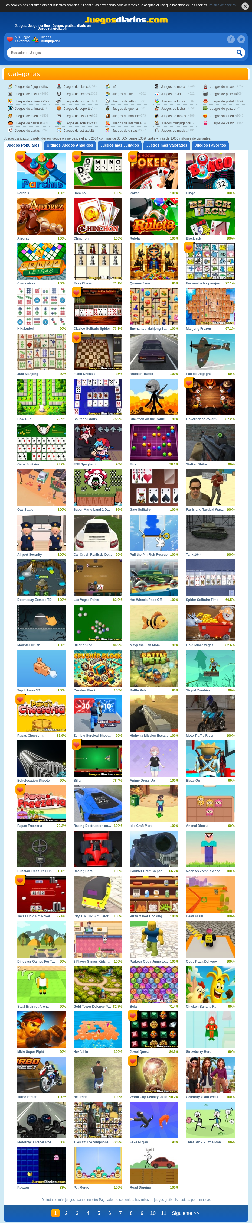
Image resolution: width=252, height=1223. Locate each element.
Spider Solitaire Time (202, 600)
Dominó (80, 193)
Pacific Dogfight (198, 374)
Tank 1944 (193, 555)
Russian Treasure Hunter (36, 871)
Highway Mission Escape (149, 735)
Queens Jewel (141, 283)
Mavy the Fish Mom (145, 645)
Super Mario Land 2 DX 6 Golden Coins (104, 510)
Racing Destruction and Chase (97, 826)
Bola (133, 1006)
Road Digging (140, 1187)
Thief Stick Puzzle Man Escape (209, 1142)
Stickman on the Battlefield (151, 419)
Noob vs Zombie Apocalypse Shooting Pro (218, 871)
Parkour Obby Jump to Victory (153, 961)
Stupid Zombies (198, 690)
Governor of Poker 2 (201, 419)
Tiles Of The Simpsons (91, 1142)
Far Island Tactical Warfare (206, 510)
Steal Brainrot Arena (33, 1006)
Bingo (190, 193)
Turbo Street (26, 1097)
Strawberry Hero (198, 1052)
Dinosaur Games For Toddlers (40, 961)
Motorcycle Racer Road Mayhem (42, 1142)
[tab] (23, 145)
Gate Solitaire (140, 510)
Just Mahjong (27, 374)
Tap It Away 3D (28, 690)
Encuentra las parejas (203, 283)
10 (153, 1213)
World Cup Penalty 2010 (148, 1097)
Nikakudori (25, 329)
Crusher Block (85, 690)
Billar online (83, 645)
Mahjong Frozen (198, 329)
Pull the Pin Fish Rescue (149, 555)
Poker (134, 193)
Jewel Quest (139, 1052)
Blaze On (193, 780)
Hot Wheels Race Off (146, 600)
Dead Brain (194, 916)
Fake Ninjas (139, 1142)
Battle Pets (138, 690)
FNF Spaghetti (85, 464)
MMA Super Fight (30, 1052)
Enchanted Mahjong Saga (149, 329)
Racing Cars (83, 871)
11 (163, 1213)
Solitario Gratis (85, 419)
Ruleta (135, 238)
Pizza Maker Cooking (146, 916)
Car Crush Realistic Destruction (98, 555)
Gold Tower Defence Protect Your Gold (103, 1006)
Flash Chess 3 (85, 374)
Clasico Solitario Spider (92, 329)
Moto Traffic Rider (200, 735)
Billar (78, 780)
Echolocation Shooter (34, 780)
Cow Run (24, 419)
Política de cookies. (223, 5)
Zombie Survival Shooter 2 (94, 735)
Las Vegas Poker (86, 600)
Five (133, 464)
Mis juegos (23, 39)
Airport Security (29, 555)
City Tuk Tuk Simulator (91, 916)
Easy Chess (83, 283)
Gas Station (26, 510)
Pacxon (23, 1187)
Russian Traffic (141, 374)
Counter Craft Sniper (146, 871)
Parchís (23, 193)
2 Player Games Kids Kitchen (96, 961)
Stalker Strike (196, 464)
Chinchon (81, 238)
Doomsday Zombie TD (34, 600)
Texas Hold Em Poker (33, 916)
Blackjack (193, 238)
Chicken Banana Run (202, 1006)
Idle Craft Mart (141, 826)
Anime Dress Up (142, 780)
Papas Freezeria (29, 826)
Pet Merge (81, 1187)
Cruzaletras (26, 283)
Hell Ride (80, 1097)
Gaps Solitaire (28, 464)
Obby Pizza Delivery (201, 961)
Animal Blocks (197, 826)
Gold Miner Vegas (199, 645)
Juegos (49, 39)
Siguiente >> (185, 1213)
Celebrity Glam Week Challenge (210, 1097)
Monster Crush (28, 645)
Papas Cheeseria (30, 735)
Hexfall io (81, 1052)
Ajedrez (23, 238)
